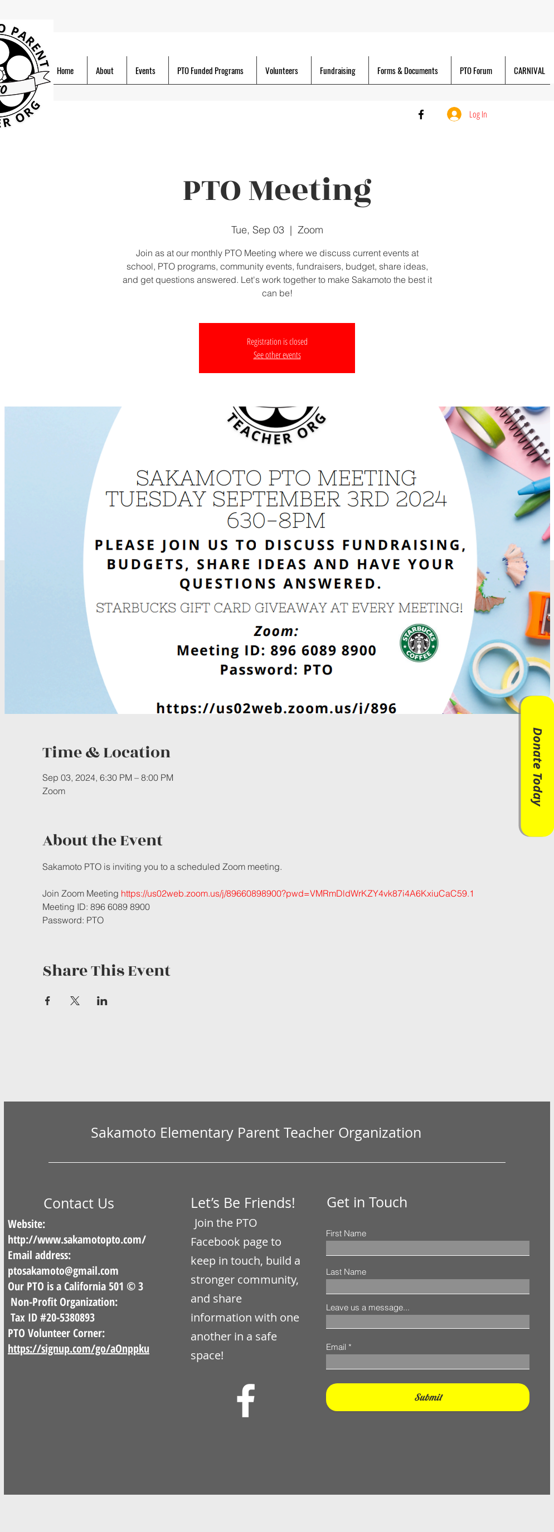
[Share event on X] (75, 1000)
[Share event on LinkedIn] (102, 1000)
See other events (277, 355)
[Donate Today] (537, 766)
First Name (346, 1233)
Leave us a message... (368, 1307)
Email (336, 1347)
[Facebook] (421, 114)
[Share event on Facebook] (47, 1000)
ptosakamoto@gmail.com (63, 1270)
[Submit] (427, 1397)
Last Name (346, 1271)
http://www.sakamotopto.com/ (77, 1239)
